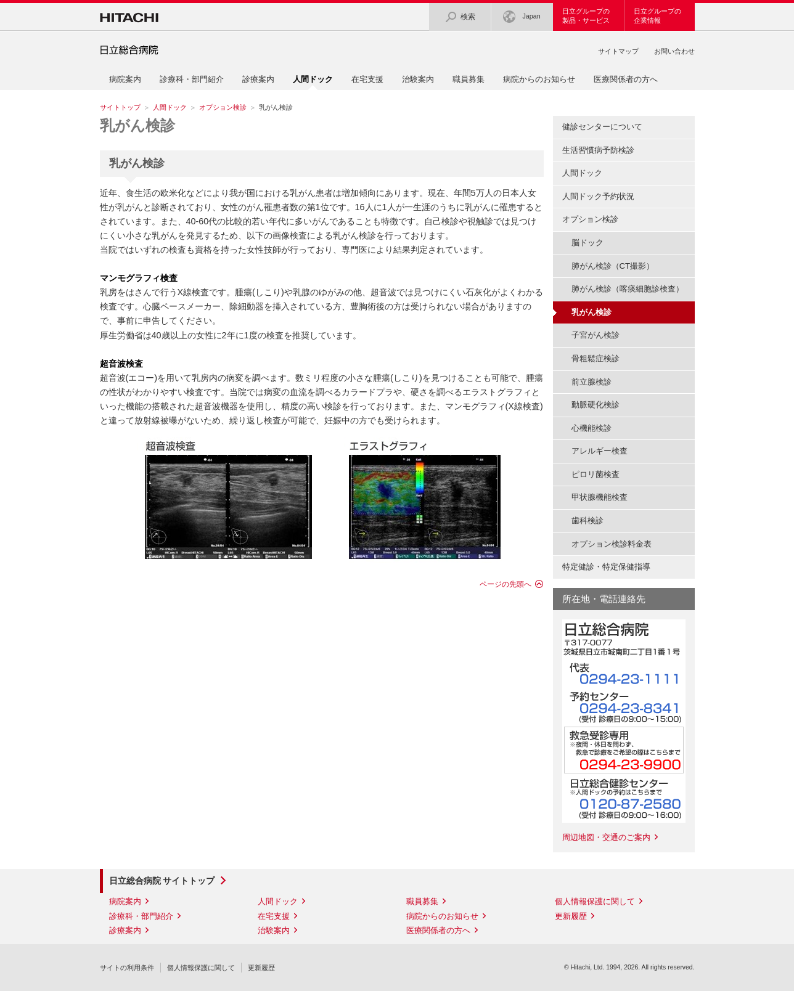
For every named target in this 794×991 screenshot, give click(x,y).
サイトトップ (120, 107)
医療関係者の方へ (626, 79)
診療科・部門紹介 (192, 79)
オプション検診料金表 (611, 544)
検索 (459, 16)
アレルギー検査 (599, 450)
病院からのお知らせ (539, 79)
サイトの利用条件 (127, 967)
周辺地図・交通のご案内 (606, 837)
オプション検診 (223, 107)
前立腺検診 (591, 381)
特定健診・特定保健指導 (606, 566)
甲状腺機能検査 (599, 497)
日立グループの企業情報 (657, 15)
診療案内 (258, 79)
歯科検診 (587, 520)
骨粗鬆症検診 (595, 358)
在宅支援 (367, 79)
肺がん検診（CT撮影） (613, 266)
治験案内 (418, 79)
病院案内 (125, 79)
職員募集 (468, 79)
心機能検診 (591, 428)
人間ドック (170, 107)
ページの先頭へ (505, 584)
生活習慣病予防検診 (598, 150)
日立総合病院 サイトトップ (162, 881)
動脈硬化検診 (595, 404)
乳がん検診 (137, 125)
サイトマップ (618, 51)
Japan (521, 16)
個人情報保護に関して (595, 901)
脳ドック (587, 242)
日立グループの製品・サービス (586, 15)
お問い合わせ (674, 51)
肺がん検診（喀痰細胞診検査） (627, 288)
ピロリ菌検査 (595, 474)
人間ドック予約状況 (598, 196)
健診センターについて (602, 126)
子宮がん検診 (595, 335)
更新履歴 (571, 916)
